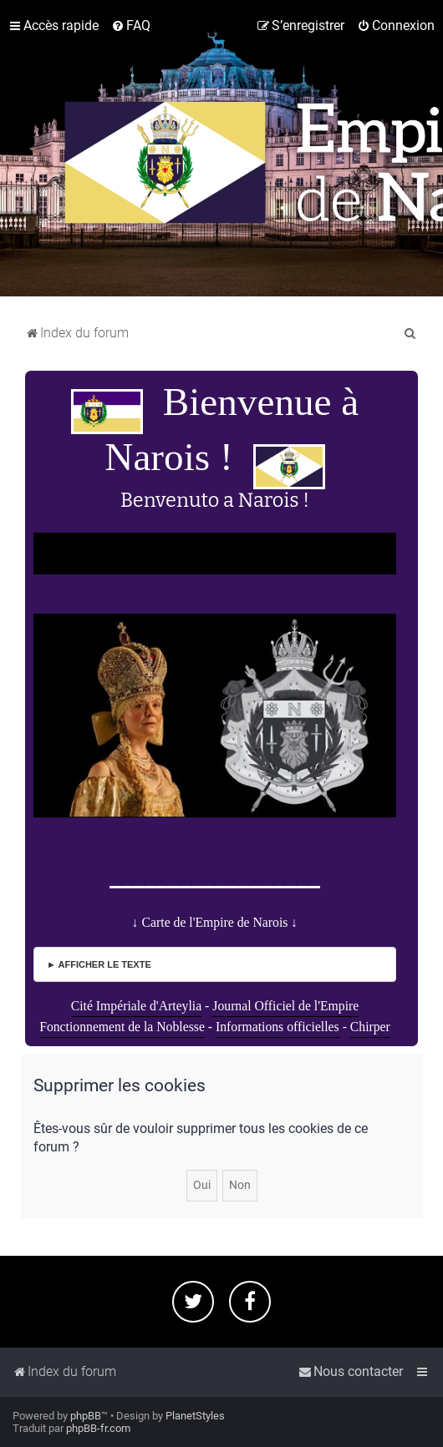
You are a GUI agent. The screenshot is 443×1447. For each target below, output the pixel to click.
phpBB (85, 1415)
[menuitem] (130, 26)
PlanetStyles (195, 1415)
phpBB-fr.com (98, 1428)
